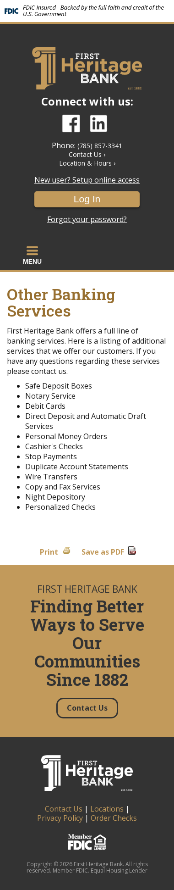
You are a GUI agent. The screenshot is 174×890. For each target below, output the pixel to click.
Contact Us (63, 809)
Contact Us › (87, 154)
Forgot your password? (87, 219)
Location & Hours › (87, 163)
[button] (32, 255)
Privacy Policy (60, 818)
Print (49, 552)
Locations (107, 809)
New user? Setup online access (87, 180)
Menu (32, 255)
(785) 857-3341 (99, 145)
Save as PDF (103, 552)
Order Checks (114, 818)
